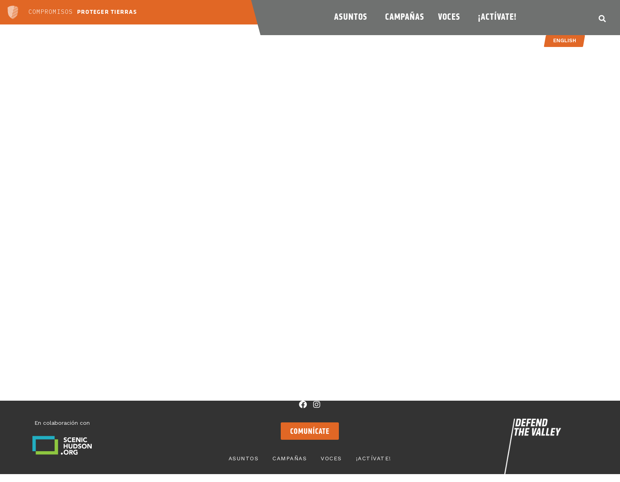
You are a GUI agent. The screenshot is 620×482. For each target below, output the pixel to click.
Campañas (404, 16)
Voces (451, 16)
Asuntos (352, 16)
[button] (602, 18)
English (564, 40)
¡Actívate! (499, 16)
